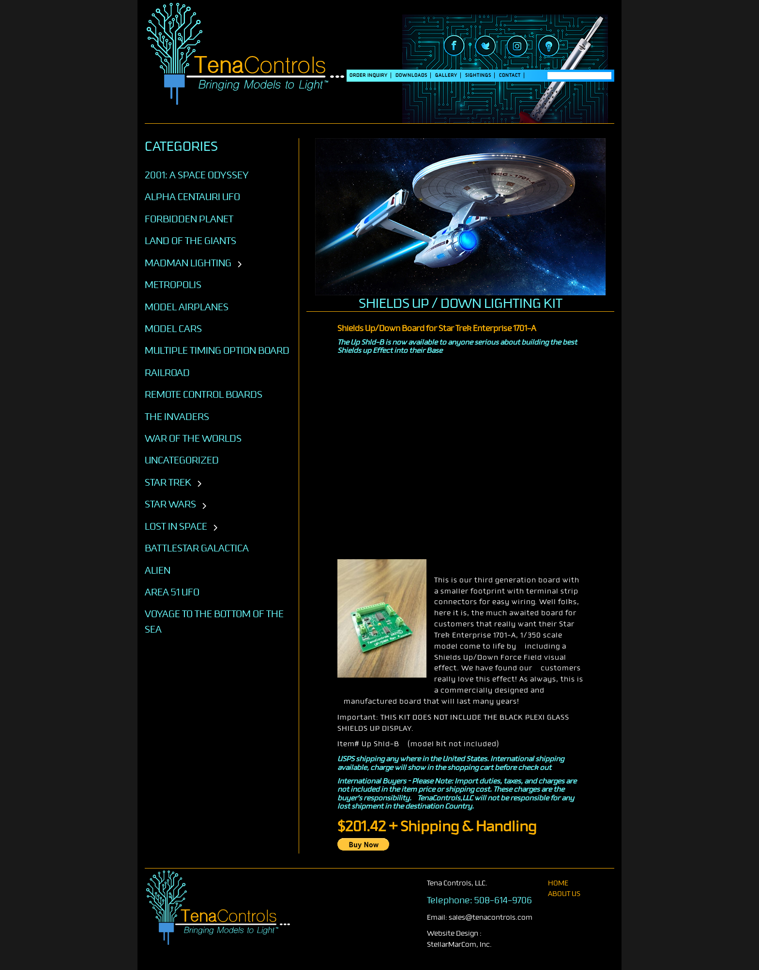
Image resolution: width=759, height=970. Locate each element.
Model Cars (173, 328)
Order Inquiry (368, 75)
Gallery (446, 75)
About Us (564, 893)
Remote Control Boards (203, 394)
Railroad (167, 372)
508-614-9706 (503, 900)
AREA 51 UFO (172, 592)
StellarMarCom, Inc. (459, 944)
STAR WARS (170, 504)
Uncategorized (182, 460)
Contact (510, 75)
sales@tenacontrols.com (490, 917)
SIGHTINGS (478, 75)
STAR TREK (168, 482)
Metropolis (173, 284)
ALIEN (157, 570)
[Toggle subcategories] (239, 265)
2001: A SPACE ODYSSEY (197, 175)
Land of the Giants (190, 240)
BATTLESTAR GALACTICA (197, 548)
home (558, 883)
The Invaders (177, 416)
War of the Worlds (193, 438)
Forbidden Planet (189, 219)
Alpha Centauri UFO (192, 196)
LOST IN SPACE (176, 526)
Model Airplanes (186, 307)
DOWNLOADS (411, 75)
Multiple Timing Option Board (217, 350)
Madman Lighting (188, 263)
